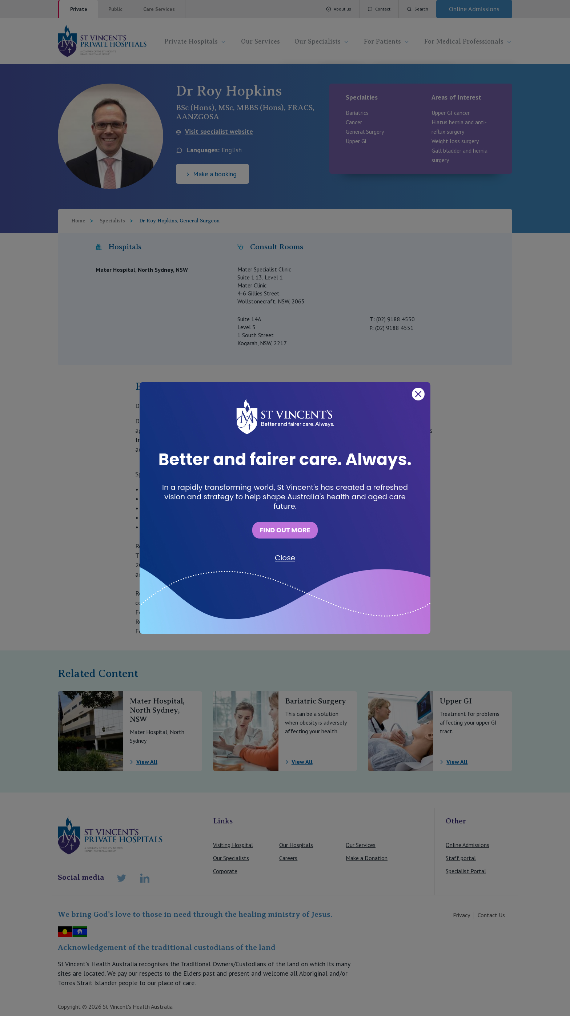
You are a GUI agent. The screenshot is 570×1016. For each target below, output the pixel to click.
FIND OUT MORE (285, 530)
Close (285, 558)
